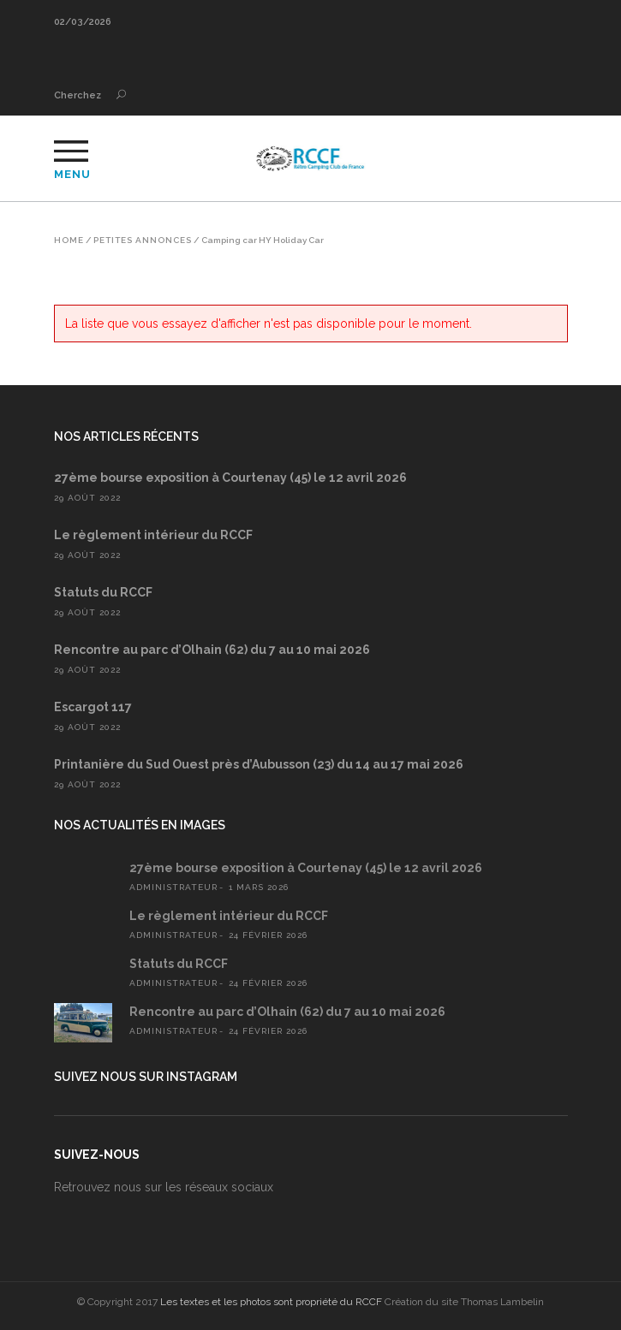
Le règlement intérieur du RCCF (153, 535)
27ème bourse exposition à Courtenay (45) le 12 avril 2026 (230, 477)
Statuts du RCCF (103, 592)
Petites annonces (142, 240)
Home (69, 240)
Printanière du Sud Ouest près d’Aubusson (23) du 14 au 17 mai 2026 (258, 764)
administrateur (173, 887)
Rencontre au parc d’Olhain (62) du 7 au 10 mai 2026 (212, 649)
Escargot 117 (93, 707)
